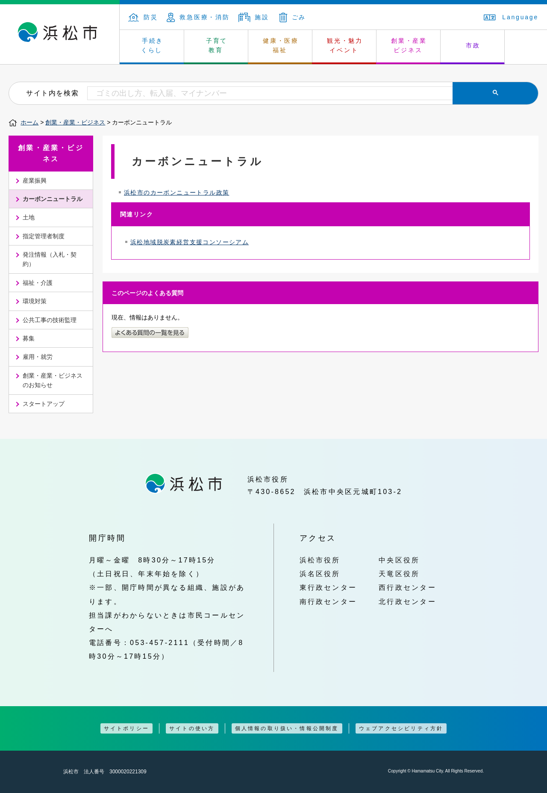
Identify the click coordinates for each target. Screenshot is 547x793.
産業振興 (35, 180)
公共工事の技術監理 (49, 320)
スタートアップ (44, 403)
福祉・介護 (38, 282)
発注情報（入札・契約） (49, 259)
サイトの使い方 (192, 728)
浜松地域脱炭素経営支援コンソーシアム (189, 242)
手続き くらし (152, 45)
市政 (473, 45)
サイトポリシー (126, 728)
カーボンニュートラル (52, 198)
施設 (253, 17)
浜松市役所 (320, 560)
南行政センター (328, 601)
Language (511, 17)
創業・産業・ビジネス (75, 122)
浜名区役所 (320, 573)
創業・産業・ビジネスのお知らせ (52, 380)
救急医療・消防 (198, 17)
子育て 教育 (216, 45)
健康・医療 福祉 (281, 45)
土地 (29, 217)
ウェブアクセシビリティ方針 (401, 728)
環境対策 (35, 301)
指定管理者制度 (44, 236)
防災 (143, 17)
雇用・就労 (38, 356)
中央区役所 (399, 560)
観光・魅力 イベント (345, 45)
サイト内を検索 (52, 93)
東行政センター (328, 587)
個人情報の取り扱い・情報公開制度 (287, 728)
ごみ (292, 17)
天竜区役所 (399, 573)
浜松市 (60, 34)
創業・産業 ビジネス (409, 45)
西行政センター (407, 587)
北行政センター (407, 601)
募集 (29, 338)
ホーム (29, 122)
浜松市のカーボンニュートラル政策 (176, 192)
